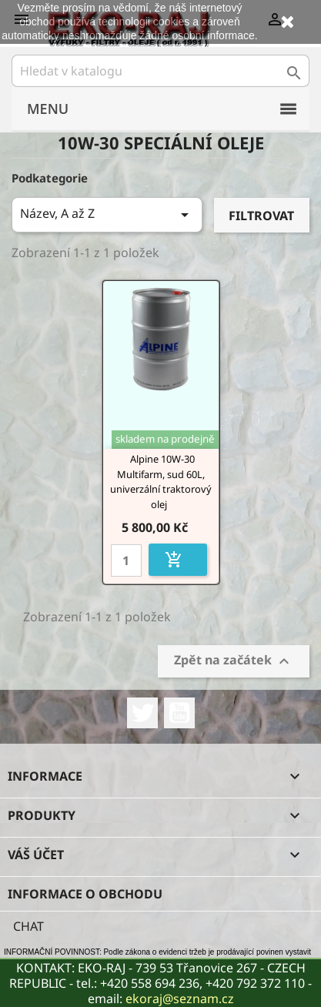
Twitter (142, 713)
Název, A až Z (107, 214)
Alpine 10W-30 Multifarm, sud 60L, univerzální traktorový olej (161, 481)
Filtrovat (261, 215)
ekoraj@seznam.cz (179, 998)
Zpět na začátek (233, 661)
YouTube (179, 713)
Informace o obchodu (85, 893)
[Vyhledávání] (160, 71)
